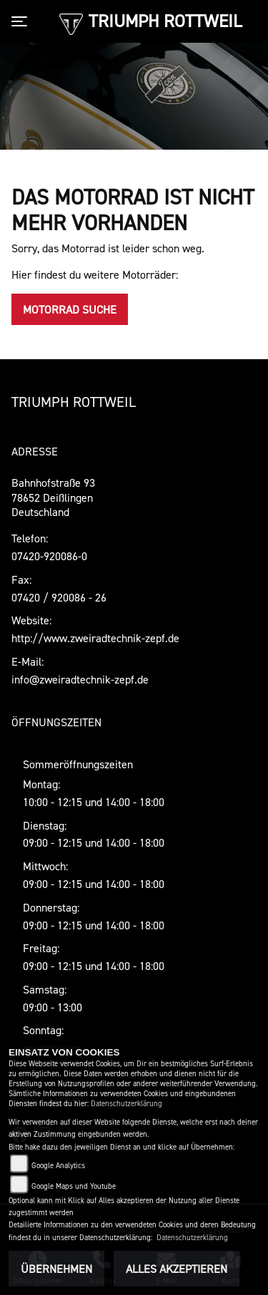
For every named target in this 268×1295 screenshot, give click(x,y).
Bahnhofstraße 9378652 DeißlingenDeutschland (53, 497)
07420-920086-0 (49, 556)
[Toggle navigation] (22, 21)
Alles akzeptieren (176, 1269)
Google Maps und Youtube (73, 1186)
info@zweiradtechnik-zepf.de (80, 679)
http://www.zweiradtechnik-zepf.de (95, 638)
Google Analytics (58, 1165)
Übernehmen (56, 1269)
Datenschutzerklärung (126, 1103)
